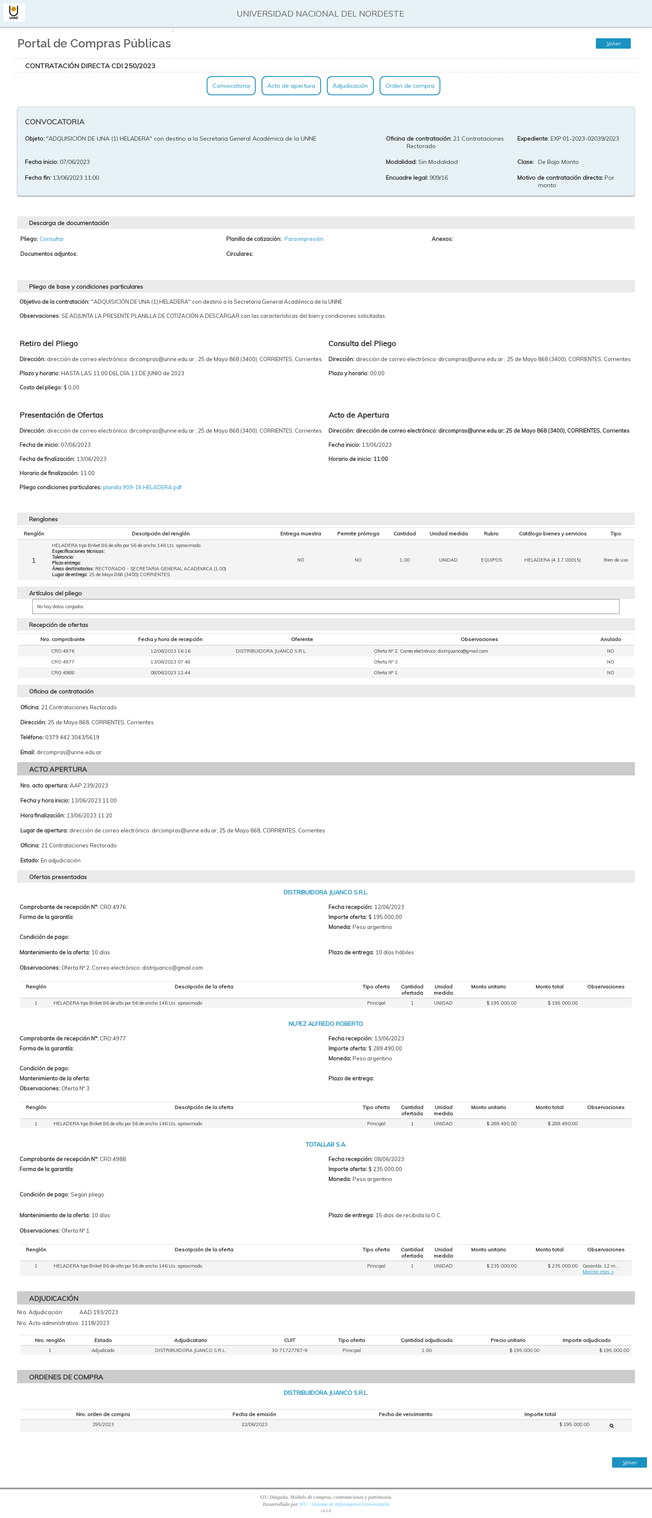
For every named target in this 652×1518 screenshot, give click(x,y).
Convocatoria (231, 85)
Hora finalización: (42, 815)
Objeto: (34, 138)
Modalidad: (401, 162)
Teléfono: (32, 737)
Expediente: (533, 138)
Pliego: (29, 238)
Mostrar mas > (598, 1272)
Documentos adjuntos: (48, 253)
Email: (27, 752)
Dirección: (33, 722)
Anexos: (442, 238)
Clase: (525, 162)
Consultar (52, 238)
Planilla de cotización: (254, 238)
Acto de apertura (291, 85)
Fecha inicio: (41, 162)
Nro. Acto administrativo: (48, 1323)
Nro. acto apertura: (44, 785)
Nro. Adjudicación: (40, 1312)
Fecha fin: (38, 177)
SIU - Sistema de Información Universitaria (344, 1504)
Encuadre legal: (407, 177)
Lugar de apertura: (44, 830)
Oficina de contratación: (419, 138)
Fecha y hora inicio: (44, 800)
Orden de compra (410, 85)
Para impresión (304, 238)
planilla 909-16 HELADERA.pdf (142, 487)
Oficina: (30, 707)
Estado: (29, 860)
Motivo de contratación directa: (560, 177)
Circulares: (239, 253)
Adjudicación (350, 85)
